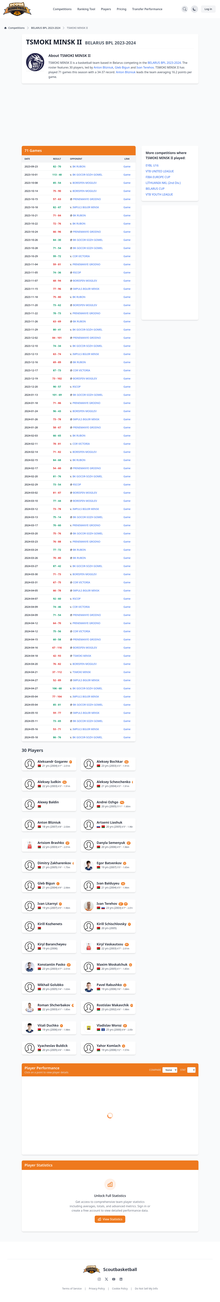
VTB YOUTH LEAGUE (159, 194)
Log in (208, 9)
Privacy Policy (97, 1288)
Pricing (121, 9)
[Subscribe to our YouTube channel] (114, 1279)
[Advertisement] (110, 114)
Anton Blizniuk (103, 67)
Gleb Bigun (122, 67)
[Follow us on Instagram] (99, 1279)
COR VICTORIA (81, 256)
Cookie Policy (120, 1288)
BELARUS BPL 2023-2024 (164, 63)
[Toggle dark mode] (194, 9)
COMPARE (155, 1069)
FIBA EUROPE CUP (158, 177)
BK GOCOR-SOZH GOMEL (87, 174)
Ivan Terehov (145, 67)
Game (127, 166)
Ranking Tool (86, 9)
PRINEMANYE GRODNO (87, 199)
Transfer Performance (147, 9)
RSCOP (77, 272)
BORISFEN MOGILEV (85, 182)
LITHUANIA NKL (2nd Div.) (163, 183)
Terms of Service (72, 1288)
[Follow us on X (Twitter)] (106, 1279)
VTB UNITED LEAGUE (160, 171)
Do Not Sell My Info (146, 1288)
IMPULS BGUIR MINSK (86, 207)
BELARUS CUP (155, 189)
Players (106, 9)
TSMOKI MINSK (82, 655)
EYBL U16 (152, 165)
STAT (183, 1069)
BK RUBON (79, 166)
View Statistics (110, 1219)
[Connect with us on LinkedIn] (121, 1279)
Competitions (62, 9)
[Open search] (184, 9)
